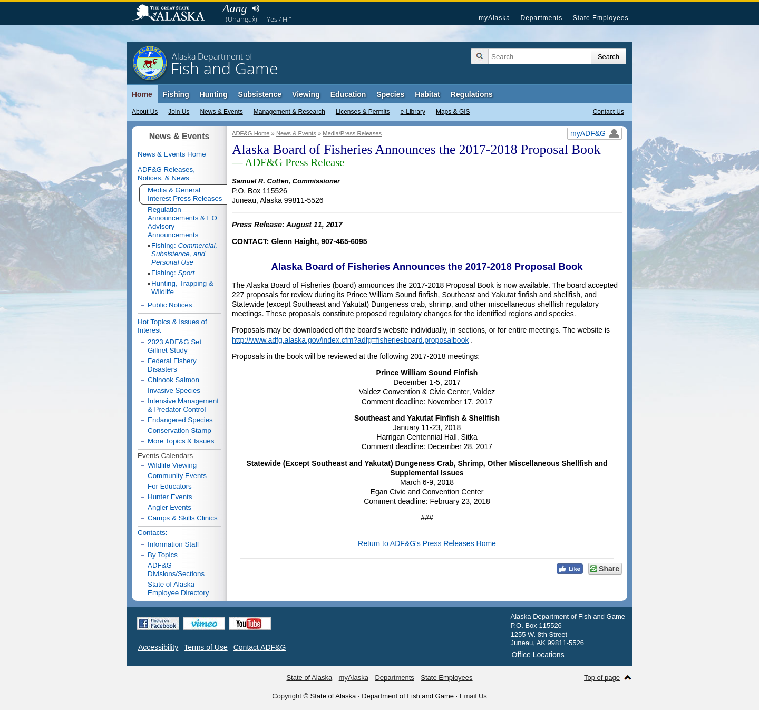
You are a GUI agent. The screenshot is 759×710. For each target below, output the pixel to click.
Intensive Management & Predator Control (183, 405)
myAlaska (494, 18)
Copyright (286, 696)
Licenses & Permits (363, 111)
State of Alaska (173, 13)
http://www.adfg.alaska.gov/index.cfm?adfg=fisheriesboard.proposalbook (350, 340)
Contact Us (608, 111)
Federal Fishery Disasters (172, 365)
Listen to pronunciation (255, 8)
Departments (541, 18)
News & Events (221, 111)
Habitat (427, 94)
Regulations (472, 94)
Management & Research (289, 111)
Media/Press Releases (352, 133)
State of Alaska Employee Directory (178, 588)
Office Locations (538, 654)
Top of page (602, 678)
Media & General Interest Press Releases (185, 194)
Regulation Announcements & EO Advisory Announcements (182, 222)
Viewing (306, 94)
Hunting (214, 94)
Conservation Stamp (179, 430)
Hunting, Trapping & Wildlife (182, 287)
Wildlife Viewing (172, 465)
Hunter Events (170, 497)
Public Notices (170, 305)
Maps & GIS (453, 111)
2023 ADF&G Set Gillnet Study (174, 346)
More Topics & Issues (181, 441)
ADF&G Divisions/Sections (176, 569)
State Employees (601, 18)
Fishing (176, 94)
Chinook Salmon (173, 380)
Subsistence (259, 94)
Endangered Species (180, 420)
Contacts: (152, 533)
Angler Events (169, 507)
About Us (145, 111)
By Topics (163, 555)
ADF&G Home (251, 133)
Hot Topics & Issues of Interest (172, 326)
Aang (234, 8)
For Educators (170, 486)
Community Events (177, 476)
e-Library (413, 111)
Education (348, 94)
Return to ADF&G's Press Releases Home (427, 543)
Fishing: (184, 253)
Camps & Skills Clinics (183, 518)
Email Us (473, 696)
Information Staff (173, 544)
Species (390, 94)
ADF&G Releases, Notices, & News (166, 174)
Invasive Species (174, 390)
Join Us (178, 111)
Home (142, 94)
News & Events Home (172, 154)
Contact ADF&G (259, 647)
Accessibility (158, 647)
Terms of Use (205, 647)
